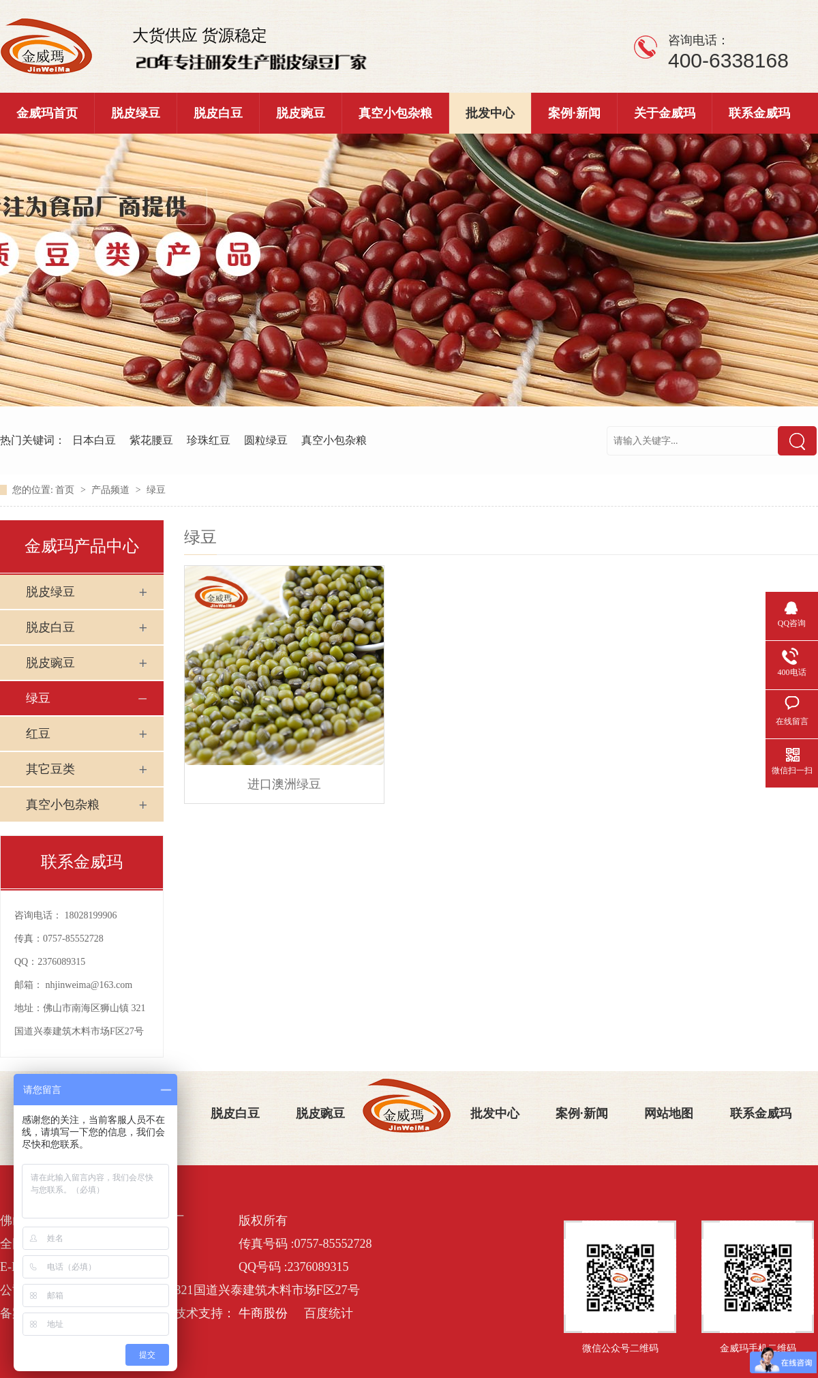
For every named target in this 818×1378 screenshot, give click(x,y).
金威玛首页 (47, 113)
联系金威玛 (759, 113)
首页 (66, 490)
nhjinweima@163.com (89, 985)
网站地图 (668, 1113)
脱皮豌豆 (300, 113)
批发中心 (490, 113)
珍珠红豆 (208, 440)
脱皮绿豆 (135, 113)
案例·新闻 (574, 113)
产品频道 (111, 490)
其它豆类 (50, 769)
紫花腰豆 (151, 440)
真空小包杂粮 (395, 113)
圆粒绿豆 (266, 440)
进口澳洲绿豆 (284, 784)
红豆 (38, 733)
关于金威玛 (664, 113)
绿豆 (156, 490)
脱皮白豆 (218, 113)
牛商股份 (263, 1313)
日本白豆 (94, 440)
